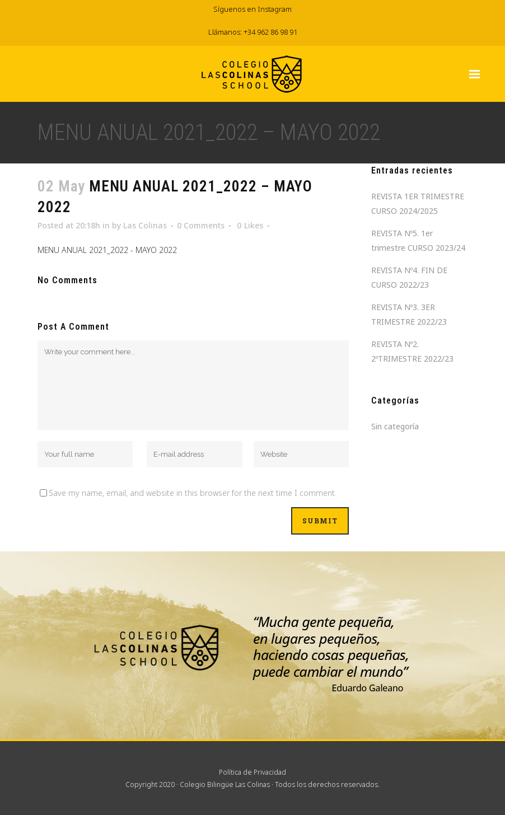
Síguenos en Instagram (252, 9)
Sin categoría (395, 426)
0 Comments (201, 225)
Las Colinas (145, 225)
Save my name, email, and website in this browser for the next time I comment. (192, 493)
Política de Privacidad (252, 772)
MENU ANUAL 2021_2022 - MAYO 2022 (107, 250)
